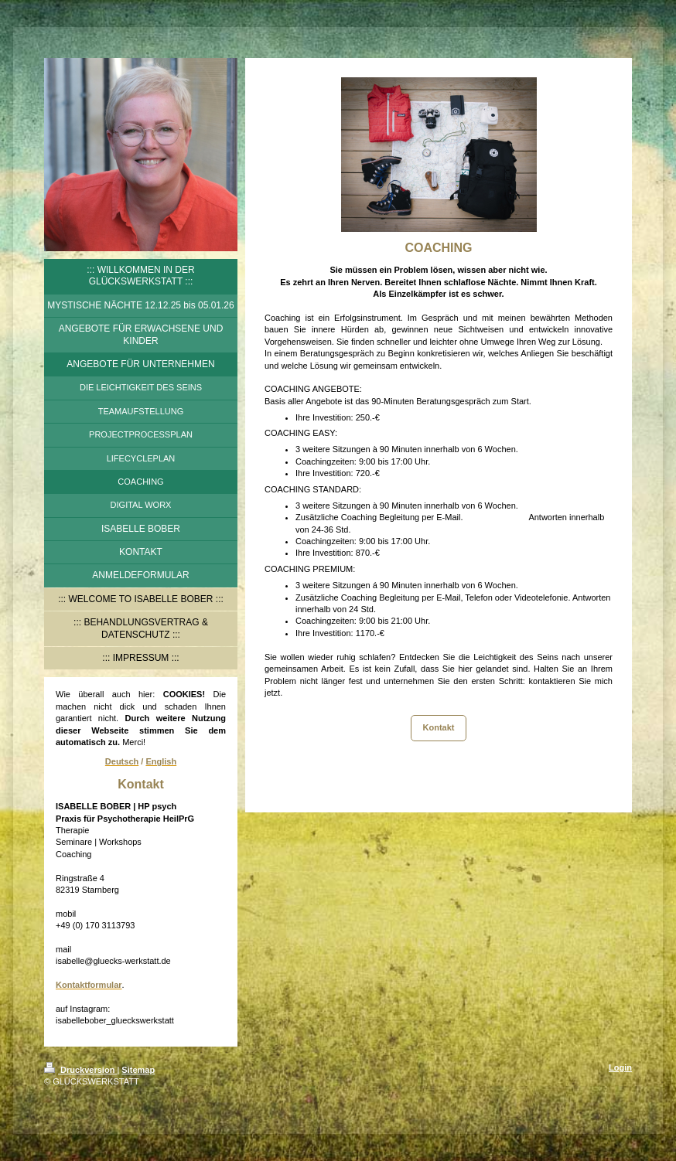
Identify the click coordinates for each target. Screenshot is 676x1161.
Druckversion (80, 1069)
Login (620, 1067)
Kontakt (439, 727)
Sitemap (138, 1069)
